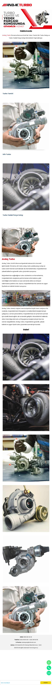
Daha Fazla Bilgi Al (5, 683)
